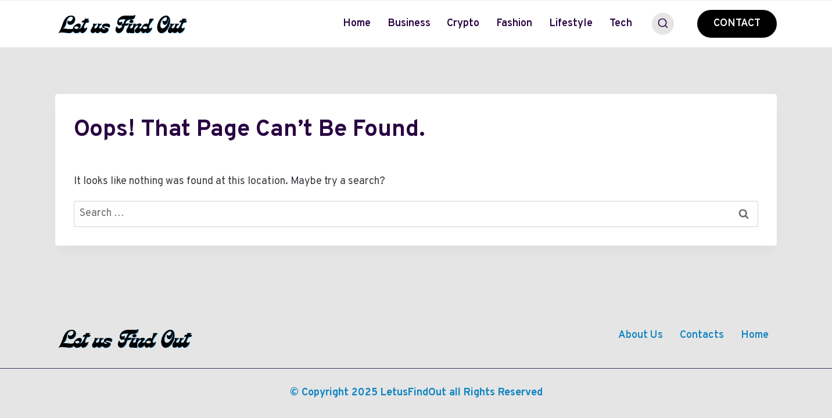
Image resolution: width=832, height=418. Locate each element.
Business (409, 23)
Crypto (463, 23)
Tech (620, 23)
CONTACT (737, 23)
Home (357, 23)
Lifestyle (571, 23)
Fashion (514, 23)
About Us (640, 335)
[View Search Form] (663, 24)
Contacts (702, 335)
